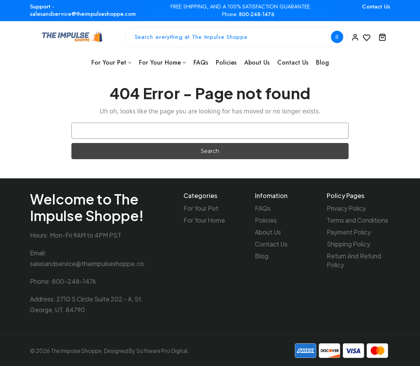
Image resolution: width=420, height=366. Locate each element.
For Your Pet (111, 62)
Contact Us (376, 6)
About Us (257, 62)
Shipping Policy (348, 244)
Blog (322, 62)
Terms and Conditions (357, 220)
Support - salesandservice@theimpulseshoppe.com (83, 10)
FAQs (200, 62)
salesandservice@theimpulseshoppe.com (89, 264)
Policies (226, 62)
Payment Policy (349, 232)
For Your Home (162, 62)
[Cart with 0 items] (382, 37)
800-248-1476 (256, 14)
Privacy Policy (346, 208)
